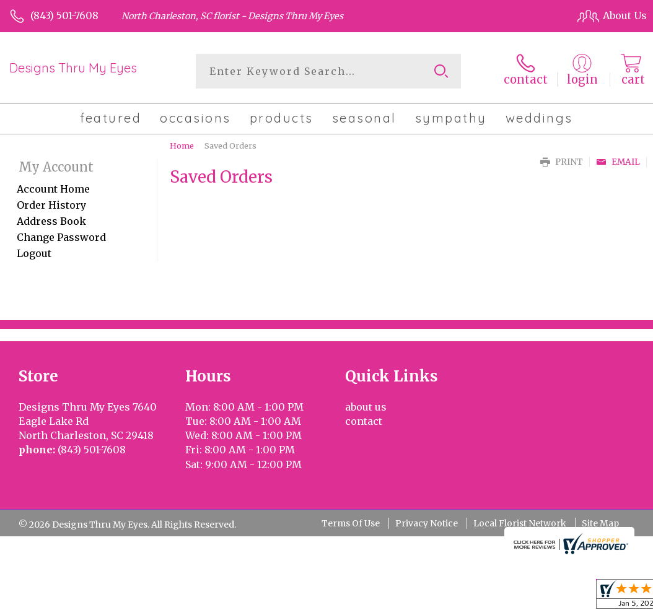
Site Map (600, 523)
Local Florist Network (519, 523)
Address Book (51, 221)
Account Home (53, 189)
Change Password (61, 237)
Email (618, 162)
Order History (51, 205)
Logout (34, 253)
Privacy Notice (426, 523)
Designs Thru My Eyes (73, 68)
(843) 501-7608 (64, 15)
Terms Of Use (351, 523)
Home (182, 145)
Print (561, 162)
